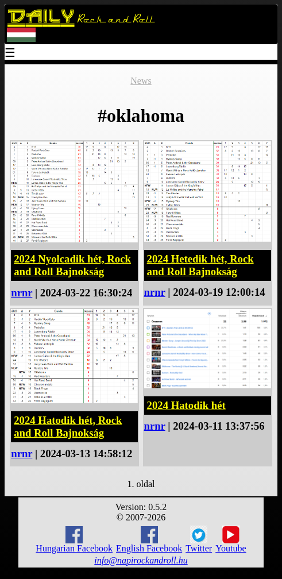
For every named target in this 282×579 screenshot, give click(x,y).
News (140, 81)
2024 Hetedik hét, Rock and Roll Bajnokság (200, 265)
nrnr (21, 293)
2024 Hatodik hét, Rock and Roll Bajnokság (68, 426)
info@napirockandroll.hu (140, 560)
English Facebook (149, 539)
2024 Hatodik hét (186, 405)
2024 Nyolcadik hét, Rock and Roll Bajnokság (72, 265)
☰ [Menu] (10, 54)
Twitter (199, 539)
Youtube (230, 539)
